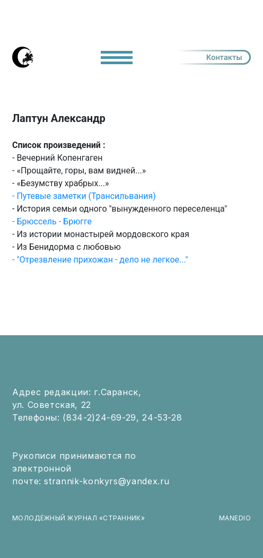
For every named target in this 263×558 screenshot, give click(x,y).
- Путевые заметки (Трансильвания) (84, 196)
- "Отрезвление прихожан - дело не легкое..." (100, 260)
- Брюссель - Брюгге (52, 221)
